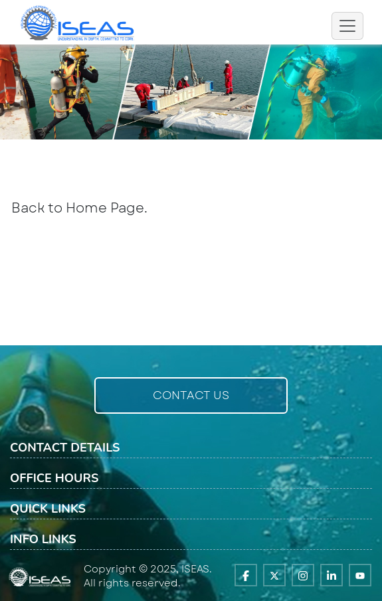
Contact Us (191, 395)
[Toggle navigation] (347, 26)
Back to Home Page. (79, 208)
